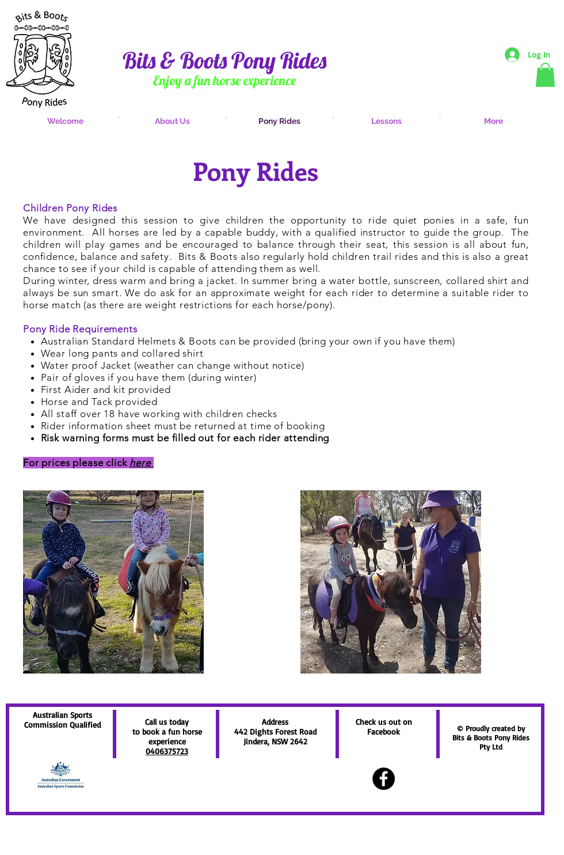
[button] (545, 75)
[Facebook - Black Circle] (383, 778)
